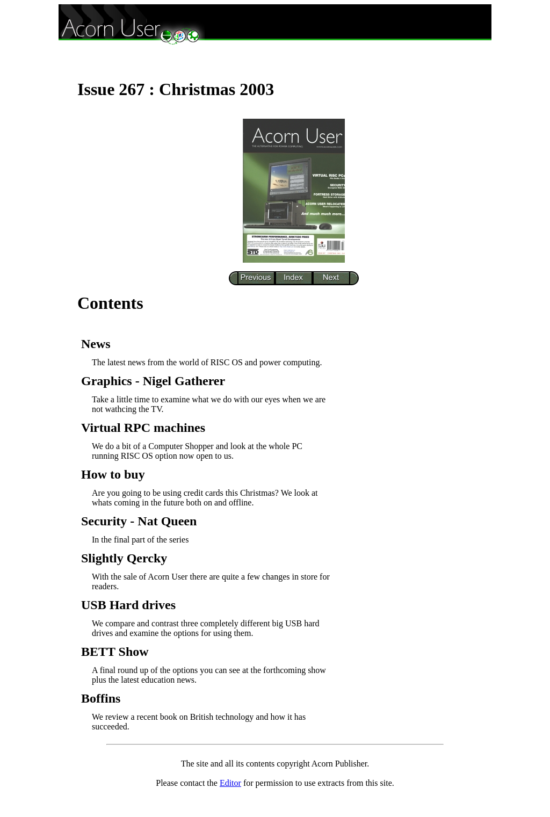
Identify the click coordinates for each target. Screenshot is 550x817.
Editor (230, 782)
